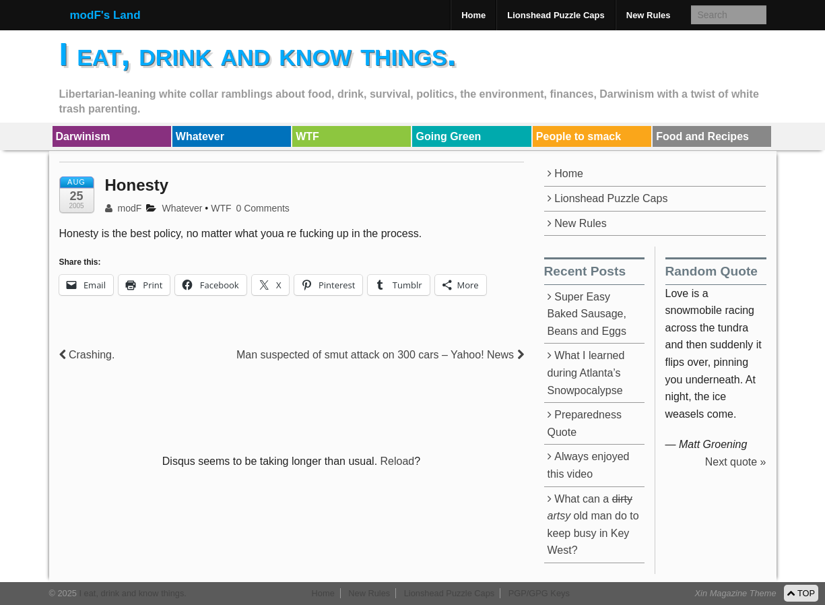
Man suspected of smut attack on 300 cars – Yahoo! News (380, 354)
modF (123, 208)
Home (473, 15)
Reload (398, 461)
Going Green (448, 136)
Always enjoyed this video (589, 465)
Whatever (200, 136)
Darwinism (83, 136)
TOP (801, 593)
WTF (307, 136)
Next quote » (735, 462)
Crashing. (87, 354)
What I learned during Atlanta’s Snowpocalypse (586, 372)
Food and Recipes (702, 136)
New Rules (648, 15)
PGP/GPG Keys (539, 593)
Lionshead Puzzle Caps (555, 15)
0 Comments (263, 208)
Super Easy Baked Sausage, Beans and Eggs (587, 314)
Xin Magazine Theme (736, 593)
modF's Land (105, 15)
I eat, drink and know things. (258, 54)
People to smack (578, 136)
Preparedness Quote (585, 423)
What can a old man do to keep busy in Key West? (593, 524)
